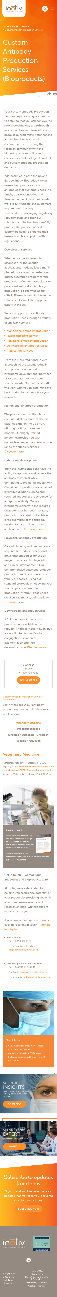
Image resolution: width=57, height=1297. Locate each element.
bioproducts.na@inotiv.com (23, 949)
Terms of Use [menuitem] (36, 1271)
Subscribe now (28, 1208)
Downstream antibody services (27, 345)
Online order (28, 680)
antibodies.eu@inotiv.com (34, 972)
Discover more (14, 451)
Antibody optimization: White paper (24, 1053)
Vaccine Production (28, 740)
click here (10, 860)
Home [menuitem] (6, 26)
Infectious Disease (28, 728)
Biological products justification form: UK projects (27, 1058)
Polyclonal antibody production (27, 340)
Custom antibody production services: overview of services (25, 1047)
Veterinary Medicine (28, 722)
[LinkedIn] (28, 1260)
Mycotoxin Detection (21, 734)
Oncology (43, 734)
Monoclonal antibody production (28, 331)
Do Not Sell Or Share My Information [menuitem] (36, 1278)
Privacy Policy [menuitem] (36, 1274)
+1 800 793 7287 (28, 672)
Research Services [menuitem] (21, 26)
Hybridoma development (23, 336)
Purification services (20, 350)
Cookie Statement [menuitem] (36, 1286)
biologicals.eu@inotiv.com (36, 976)
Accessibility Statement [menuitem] (36, 1282)
